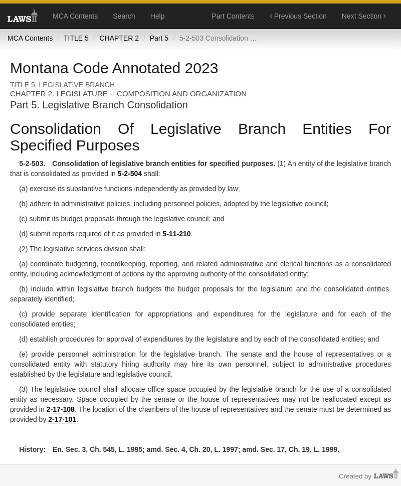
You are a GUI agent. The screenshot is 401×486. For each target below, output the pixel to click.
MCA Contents (75, 16)
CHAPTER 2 (119, 38)
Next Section (364, 16)
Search (124, 16)
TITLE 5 (76, 38)
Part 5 (159, 38)
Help (157, 16)
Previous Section (298, 16)
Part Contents (233, 16)
